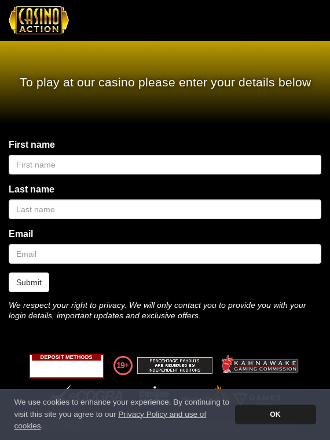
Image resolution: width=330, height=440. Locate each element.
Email (21, 234)
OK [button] (275, 414)
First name (32, 145)
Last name (31, 189)
